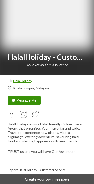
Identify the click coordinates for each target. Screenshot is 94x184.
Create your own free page (47, 179)
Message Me (24, 100)
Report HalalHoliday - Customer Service (37, 170)
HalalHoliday (22, 81)
